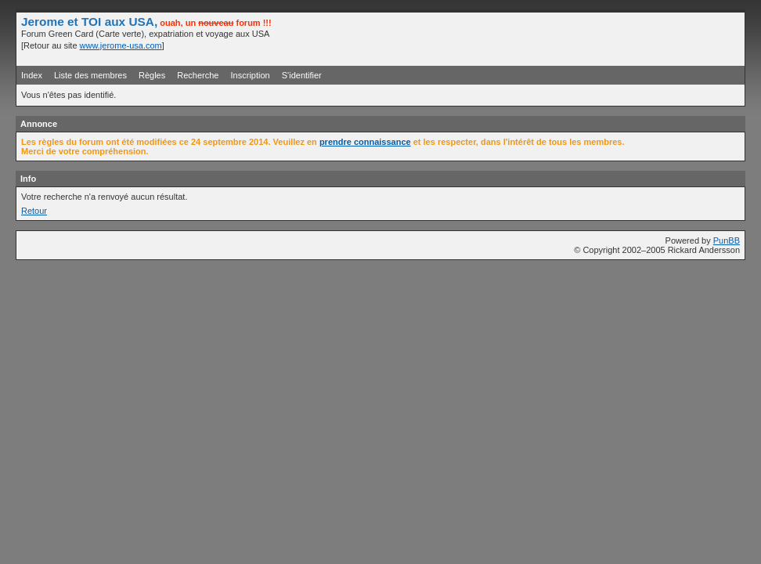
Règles (152, 75)
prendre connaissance (365, 141)
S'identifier (302, 75)
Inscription (250, 75)
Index (31, 75)
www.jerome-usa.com (121, 45)
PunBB (726, 240)
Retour (34, 210)
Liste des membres (90, 75)
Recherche (197, 75)
